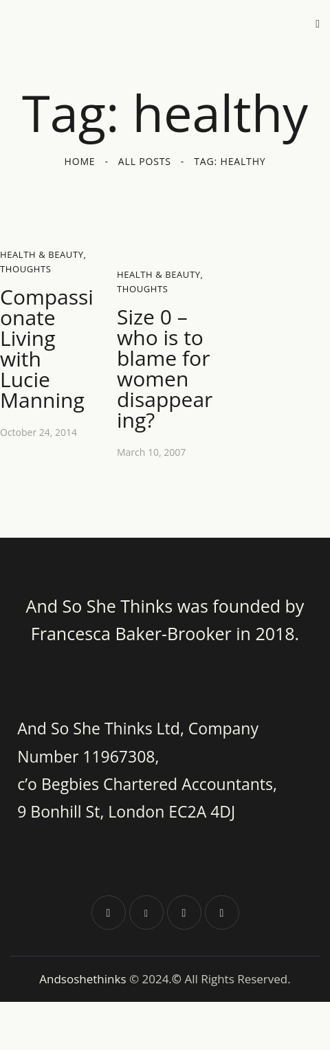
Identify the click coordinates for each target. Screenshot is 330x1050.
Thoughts (25, 269)
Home (80, 161)
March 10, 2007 (151, 452)
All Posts (144, 161)
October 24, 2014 (38, 432)
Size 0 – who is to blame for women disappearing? (164, 368)
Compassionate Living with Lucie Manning (47, 349)
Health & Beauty (42, 254)
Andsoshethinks (84, 979)
